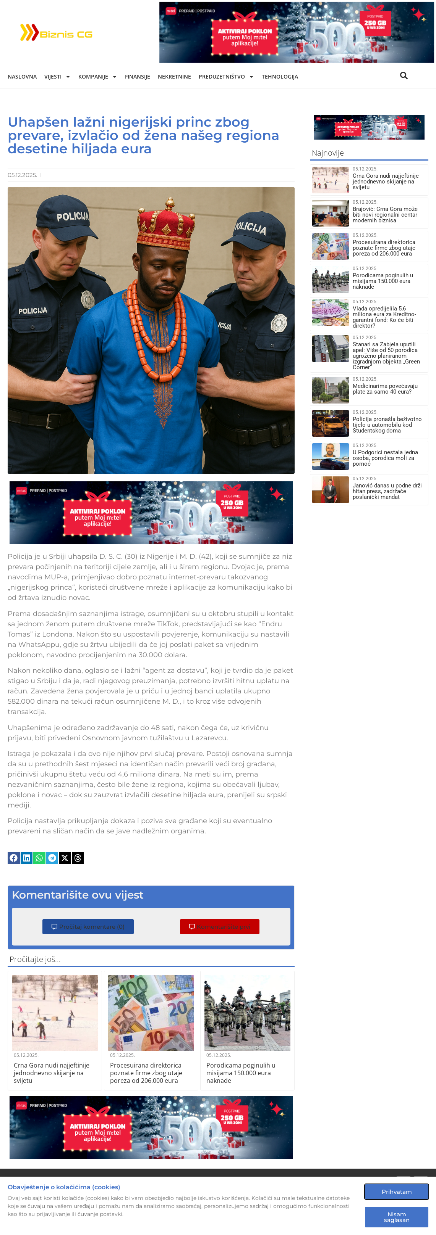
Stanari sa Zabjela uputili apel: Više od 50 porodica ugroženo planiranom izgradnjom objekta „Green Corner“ (386, 356)
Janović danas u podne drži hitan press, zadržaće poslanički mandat (387, 491)
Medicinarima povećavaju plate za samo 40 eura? (385, 389)
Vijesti (57, 76)
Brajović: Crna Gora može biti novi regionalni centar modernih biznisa (385, 215)
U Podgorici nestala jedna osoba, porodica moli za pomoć (385, 458)
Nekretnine (174, 76)
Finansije (137, 76)
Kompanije (97, 76)
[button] (14, 858)
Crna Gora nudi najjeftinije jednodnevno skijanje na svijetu (51, 1073)
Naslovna (22, 76)
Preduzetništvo (226, 76)
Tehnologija (280, 76)
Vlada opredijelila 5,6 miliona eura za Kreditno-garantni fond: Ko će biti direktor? (384, 317)
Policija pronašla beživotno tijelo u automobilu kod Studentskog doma (387, 425)
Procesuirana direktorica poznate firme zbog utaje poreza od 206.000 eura (146, 1073)
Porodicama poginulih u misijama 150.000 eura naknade (241, 1073)
